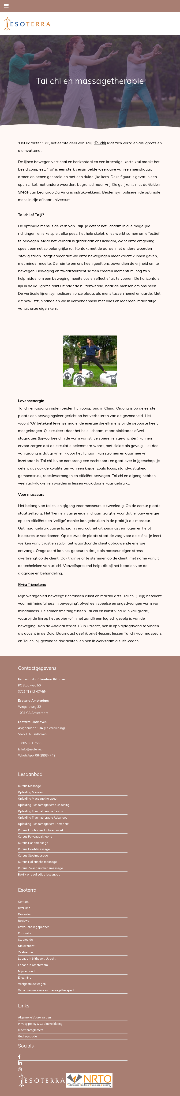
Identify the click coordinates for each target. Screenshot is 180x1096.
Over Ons (24, 908)
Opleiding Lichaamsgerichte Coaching (44, 805)
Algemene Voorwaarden (34, 1017)
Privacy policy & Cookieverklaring (40, 1023)
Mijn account (26, 971)
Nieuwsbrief (26, 946)
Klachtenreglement (30, 1030)
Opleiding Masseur (31, 792)
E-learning (24, 977)
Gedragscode (27, 1036)
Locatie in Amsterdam (33, 965)
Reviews (23, 920)
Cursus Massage (29, 786)
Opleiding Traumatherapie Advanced (43, 817)
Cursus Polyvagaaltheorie (35, 836)
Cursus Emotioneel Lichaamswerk (41, 830)
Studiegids (25, 939)
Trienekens (37, 584)
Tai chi (100, 143)
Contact (23, 901)
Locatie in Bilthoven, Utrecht (37, 958)
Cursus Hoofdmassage (34, 849)
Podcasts (24, 933)
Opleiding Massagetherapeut (37, 798)
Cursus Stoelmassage (33, 855)
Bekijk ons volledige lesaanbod (39, 874)
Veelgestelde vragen (32, 984)
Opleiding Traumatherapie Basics (40, 811)
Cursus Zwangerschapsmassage (40, 868)
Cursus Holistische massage (37, 862)
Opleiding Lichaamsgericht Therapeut (43, 824)
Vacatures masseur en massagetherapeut (46, 990)
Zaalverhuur (26, 952)
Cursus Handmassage (33, 843)
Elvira (23, 584)
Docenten (24, 914)
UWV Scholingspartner (33, 927)
